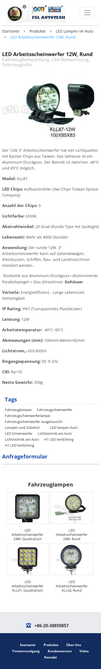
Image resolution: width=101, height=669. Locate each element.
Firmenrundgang (26, 651)
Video (84, 651)
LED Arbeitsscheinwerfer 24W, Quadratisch (27, 534)
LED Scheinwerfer (19, 433)
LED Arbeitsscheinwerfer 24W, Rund (72, 534)
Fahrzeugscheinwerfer (54, 410)
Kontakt (50, 657)
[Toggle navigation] (87, 12)
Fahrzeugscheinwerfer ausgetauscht (33, 421)
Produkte (37, 31)
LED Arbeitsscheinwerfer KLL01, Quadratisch (27, 586)
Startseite (10, 31)
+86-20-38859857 (51, 626)
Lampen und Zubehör (22, 427)
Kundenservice (60, 651)
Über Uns (73, 645)
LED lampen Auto (64, 427)
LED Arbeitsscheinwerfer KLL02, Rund (72, 586)
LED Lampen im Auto (74, 31)
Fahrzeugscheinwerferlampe (27, 415)
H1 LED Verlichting (59, 439)
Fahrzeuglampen (18, 410)
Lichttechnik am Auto (55, 433)
